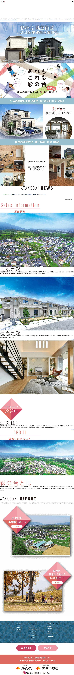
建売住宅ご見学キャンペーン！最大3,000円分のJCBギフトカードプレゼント (29, 194)
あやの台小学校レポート (35, 635)
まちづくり (32, 627)
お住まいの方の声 (34, 633)
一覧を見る (67, 199)
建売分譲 (20, 627)
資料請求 (50, 626)
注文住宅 (20, 629)
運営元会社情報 (51, 636)
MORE (72, 275)
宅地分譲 (20, 625)
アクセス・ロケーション (35, 625)
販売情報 (19, 624)
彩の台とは (32, 624)
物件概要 (20, 631)
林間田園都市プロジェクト (35, 629)
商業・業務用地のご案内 (53, 624)
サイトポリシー (51, 631)
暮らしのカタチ (33, 637)
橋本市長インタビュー (34, 639)
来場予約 (50, 628)
